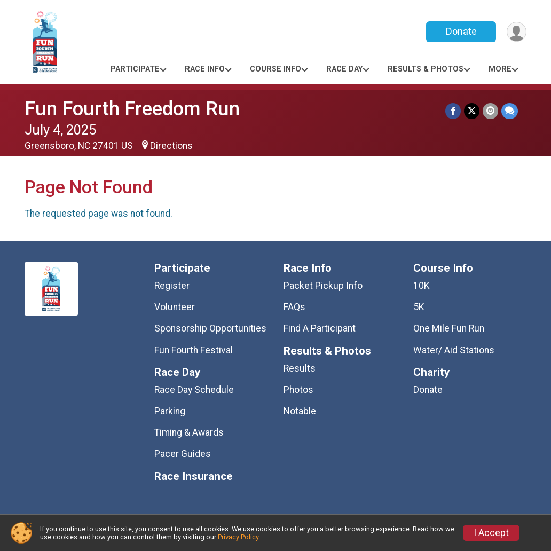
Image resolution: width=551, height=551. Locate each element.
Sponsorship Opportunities (210, 328)
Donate (461, 31)
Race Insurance (193, 476)
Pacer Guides (182, 453)
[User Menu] (516, 32)
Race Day (344, 69)
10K (421, 285)
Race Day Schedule (194, 389)
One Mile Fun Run (448, 328)
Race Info (205, 69)
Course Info (275, 69)
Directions (171, 145)
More (500, 69)
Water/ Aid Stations (453, 350)
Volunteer (174, 307)
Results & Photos (425, 69)
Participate (135, 69)
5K (418, 307)
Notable (300, 411)
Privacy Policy (238, 537)
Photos (298, 389)
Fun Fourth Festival (193, 350)
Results (300, 368)
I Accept (491, 533)
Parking (169, 411)
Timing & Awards (189, 432)
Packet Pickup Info (323, 285)
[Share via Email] (490, 111)
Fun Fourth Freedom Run (132, 108)
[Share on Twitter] (471, 111)
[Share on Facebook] (453, 111)
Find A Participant (320, 328)
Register (172, 285)
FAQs (294, 307)
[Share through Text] (509, 111)
